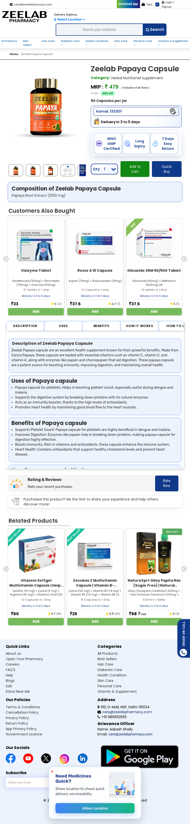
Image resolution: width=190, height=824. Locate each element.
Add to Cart (135, 169)
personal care (143, 41)
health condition (97, 41)
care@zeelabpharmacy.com (31, 4)
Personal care (109, 686)
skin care (120, 41)
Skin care (105, 680)
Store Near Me (18, 691)
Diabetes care (109, 669)
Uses (63, 326)
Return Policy (17, 723)
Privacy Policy (17, 717)
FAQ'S (10, 669)
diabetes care (70, 41)
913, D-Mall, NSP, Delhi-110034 (123, 707)
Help (9, 675)
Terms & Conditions (23, 707)
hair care (48, 41)
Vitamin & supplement (117, 691)
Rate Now (166, 483)
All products (107, 653)
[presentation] (5, 258)
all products (9, 41)
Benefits (102, 326)
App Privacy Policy (21, 728)
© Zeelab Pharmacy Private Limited (77, 800)
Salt (9, 686)
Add (36, 311)
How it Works (139, 326)
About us (13, 653)
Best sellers (107, 658)
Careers (12, 664)
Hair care (105, 664)
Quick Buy (167, 169)
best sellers (27, 43)
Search (155, 29)
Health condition (111, 675)
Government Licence (24, 734)
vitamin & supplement (173, 41)
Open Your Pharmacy (24, 658)
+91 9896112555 (112, 716)
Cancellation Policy (22, 712)
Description (25, 326)
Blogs (10, 680)
